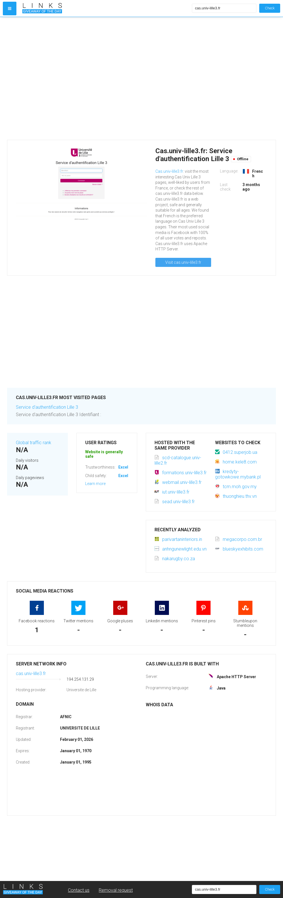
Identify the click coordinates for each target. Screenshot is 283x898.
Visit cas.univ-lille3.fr (183, 262)
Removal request (116, 890)
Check (270, 8)
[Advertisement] (57, 78)
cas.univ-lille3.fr (31, 673)
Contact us (78, 890)
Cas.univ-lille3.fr (169, 171)
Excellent (126, 467)
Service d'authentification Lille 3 (47, 407)
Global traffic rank (33, 442)
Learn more (95, 483)
